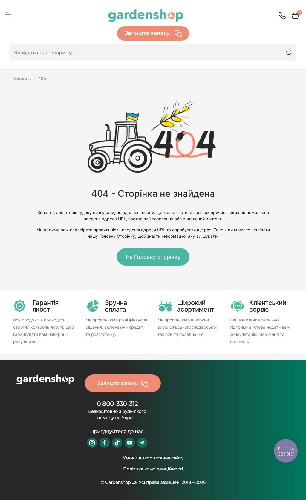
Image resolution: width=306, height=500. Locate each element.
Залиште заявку (153, 33)
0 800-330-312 (117, 403)
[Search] (288, 52)
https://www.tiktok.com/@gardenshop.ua (117, 443)
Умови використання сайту (153, 458)
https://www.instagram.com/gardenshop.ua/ (92, 443)
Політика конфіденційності (153, 469)
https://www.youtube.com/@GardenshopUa (130, 443)
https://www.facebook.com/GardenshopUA (105, 443)
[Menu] (8, 15)
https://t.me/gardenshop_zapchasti (142, 443)
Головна (22, 78)
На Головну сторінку (153, 257)
